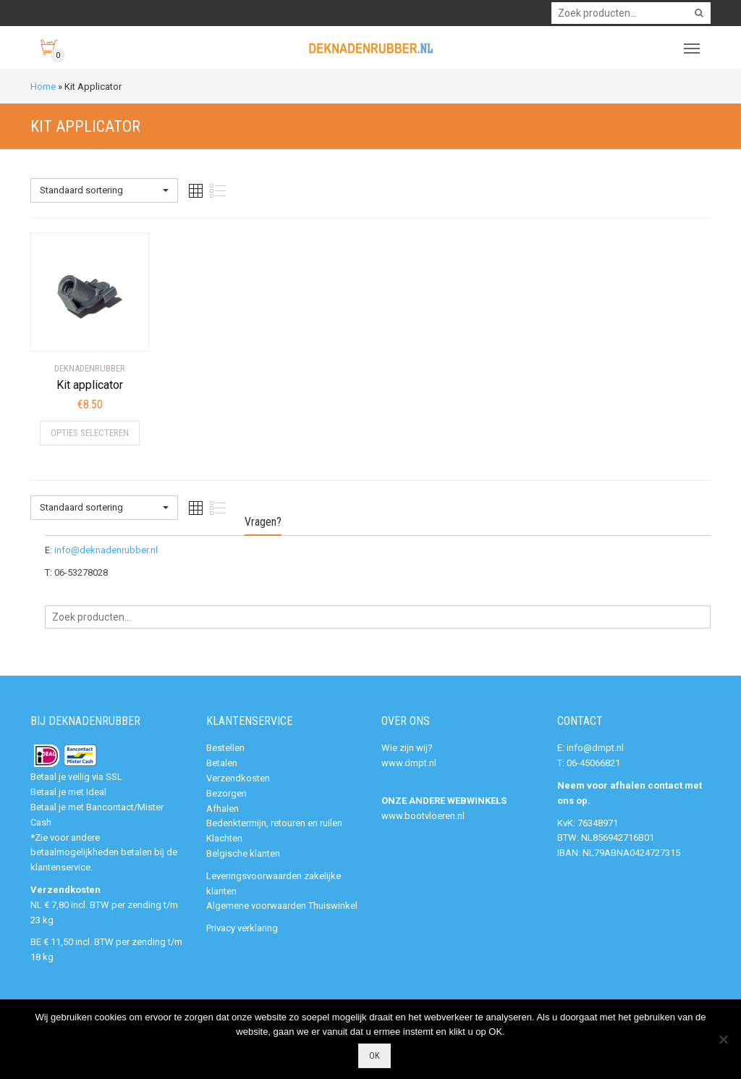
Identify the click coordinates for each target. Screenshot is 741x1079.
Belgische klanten (243, 853)
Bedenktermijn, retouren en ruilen (274, 823)
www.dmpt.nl (408, 762)
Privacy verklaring (242, 928)
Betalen (221, 762)
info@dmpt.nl (595, 747)
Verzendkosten (238, 778)
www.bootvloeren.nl (423, 815)
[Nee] (723, 1039)
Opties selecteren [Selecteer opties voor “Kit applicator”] (90, 432)
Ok (374, 1055)
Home (43, 86)
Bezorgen (226, 793)
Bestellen (225, 747)
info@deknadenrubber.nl (106, 550)
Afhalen (222, 808)
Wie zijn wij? (407, 747)
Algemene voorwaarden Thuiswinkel (281, 905)
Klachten (224, 838)
